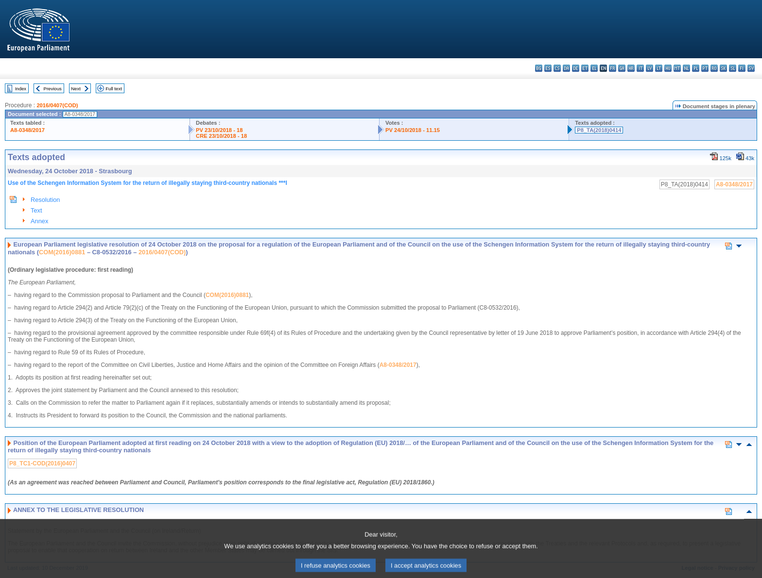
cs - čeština (557, 68)
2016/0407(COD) (57, 105)
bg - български (538, 68)
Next (76, 88)
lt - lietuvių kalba (658, 68)
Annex (39, 221)
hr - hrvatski (631, 68)
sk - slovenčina (723, 68)
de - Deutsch (575, 68)
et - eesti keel (585, 68)
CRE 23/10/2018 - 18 (221, 136)
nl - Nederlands (686, 68)
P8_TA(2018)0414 (599, 130)
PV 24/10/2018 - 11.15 (412, 130)
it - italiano (640, 68)
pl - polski (695, 68)
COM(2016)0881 (62, 252)
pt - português (705, 68)
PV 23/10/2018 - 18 (219, 130)
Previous (53, 88)
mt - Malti (677, 68)
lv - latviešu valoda (649, 68)
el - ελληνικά (594, 68)
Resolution (45, 199)
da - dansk (566, 68)
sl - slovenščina (732, 68)
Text (36, 210)
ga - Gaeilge (621, 68)
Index (20, 88)
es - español (548, 68)
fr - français (612, 68)
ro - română (714, 68)
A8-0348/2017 (27, 130)
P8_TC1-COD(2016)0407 (42, 463)
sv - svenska (751, 68)
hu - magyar (668, 68)
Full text (113, 88)
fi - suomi (741, 68)
